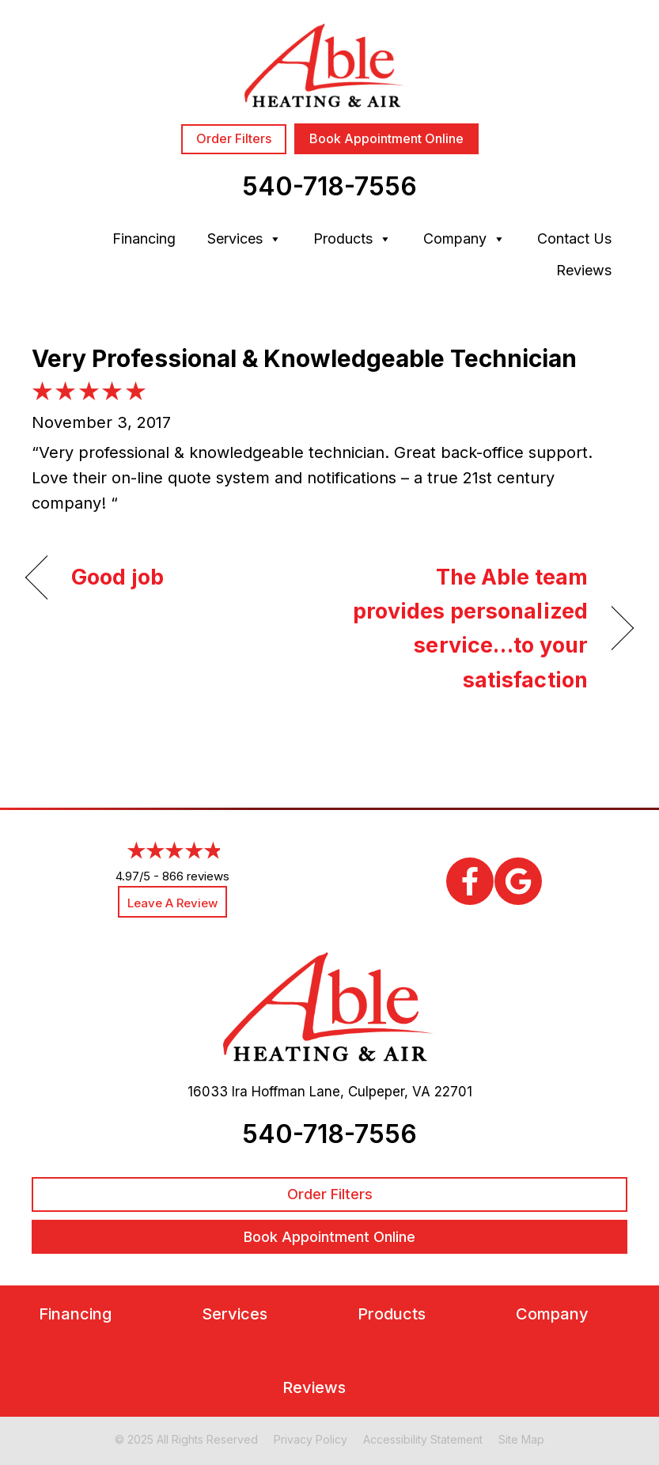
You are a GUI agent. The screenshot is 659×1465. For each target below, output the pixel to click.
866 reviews (195, 876)
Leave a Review (172, 902)
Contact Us (574, 238)
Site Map (521, 1439)
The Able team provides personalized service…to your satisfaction (467, 628)
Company (464, 239)
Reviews (584, 270)
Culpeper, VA (389, 1092)
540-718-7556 (329, 186)
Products (352, 239)
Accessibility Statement (423, 1439)
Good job (117, 577)
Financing (144, 238)
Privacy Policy (310, 1439)
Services (244, 239)
